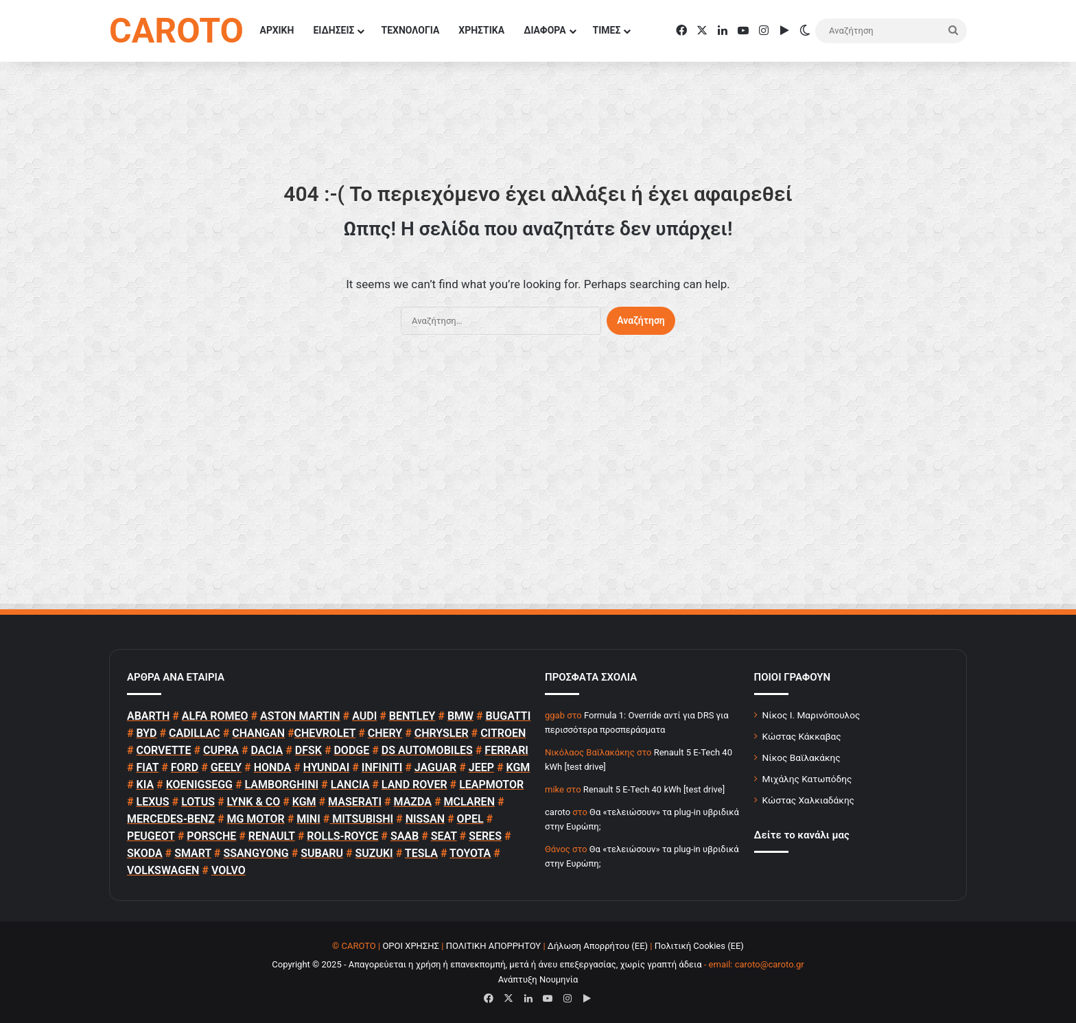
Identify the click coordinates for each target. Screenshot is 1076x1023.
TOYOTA (470, 853)
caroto (557, 812)
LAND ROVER (414, 784)
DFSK (308, 750)
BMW (460, 715)
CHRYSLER (441, 733)
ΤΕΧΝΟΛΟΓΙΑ (410, 30)
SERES (485, 836)
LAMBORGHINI (282, 784)
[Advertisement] (538, 479)
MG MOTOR (255, 818)
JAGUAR (435, 767)
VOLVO (228, 870)
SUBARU (322, 853)
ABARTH (148, 715)
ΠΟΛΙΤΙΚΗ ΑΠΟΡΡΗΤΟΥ (493, 946)
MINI (308, 818)
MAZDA (413, 801)
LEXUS (153, 801)
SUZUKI (374, 853)
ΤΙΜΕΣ (607, 30)
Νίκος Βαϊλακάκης (801, 757)
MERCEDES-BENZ (171, 818)
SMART (192, 853)
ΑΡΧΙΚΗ (277, 30)
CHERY (385, 733)
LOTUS (198, 801)
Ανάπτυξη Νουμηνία (538, 979)
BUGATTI (508, 715)
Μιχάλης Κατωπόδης (807, 778)
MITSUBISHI (361, 818)
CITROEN (503, 733)
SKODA (145, 853)
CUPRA (221, 750)
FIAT (148, 767)
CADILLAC (194, 733)
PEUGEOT (151, 836)
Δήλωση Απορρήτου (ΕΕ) (598, 946)
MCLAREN (469, 801)
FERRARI (506, 750)
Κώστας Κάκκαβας (801, 736)
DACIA (267, 750)
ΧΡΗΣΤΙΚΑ (481, 30)
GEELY (226, 767)
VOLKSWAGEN (163, 870)
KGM (518, 767)
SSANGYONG (255, 853)
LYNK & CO (254, 801)
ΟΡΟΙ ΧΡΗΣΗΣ (410, 946)
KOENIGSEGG (199, 784)
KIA (145, 784)
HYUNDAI (326, 767)
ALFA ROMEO (215, 715)
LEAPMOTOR (491, 784)
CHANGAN (258, 733)
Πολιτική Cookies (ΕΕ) (699, 946)
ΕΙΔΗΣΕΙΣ (333, 30)
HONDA (273, 767)
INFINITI (382, 767)
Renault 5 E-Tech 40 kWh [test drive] (654, 789)
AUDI (364, 715)
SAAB (404, 836)
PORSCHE (211, 836)
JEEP (481, 767)
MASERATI (355, 801)
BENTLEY (412, 715)
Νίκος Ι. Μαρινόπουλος (811, 714)
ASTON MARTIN (300, 715)
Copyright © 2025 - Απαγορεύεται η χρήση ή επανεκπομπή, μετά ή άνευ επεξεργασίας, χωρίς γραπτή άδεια (486, 964)
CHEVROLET (325, 733)
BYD (147, 733)
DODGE (351, 750)
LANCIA (350, 784)
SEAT (444, 836)
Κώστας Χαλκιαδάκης (808, 800)
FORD (184, 767)
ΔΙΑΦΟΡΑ (544, 30)
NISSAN (425, 818)
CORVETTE (164, 750)
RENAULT (271, 836)
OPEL (470, 818)
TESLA (421, 853)
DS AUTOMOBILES (427, 750)
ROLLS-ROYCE (342, 836)
